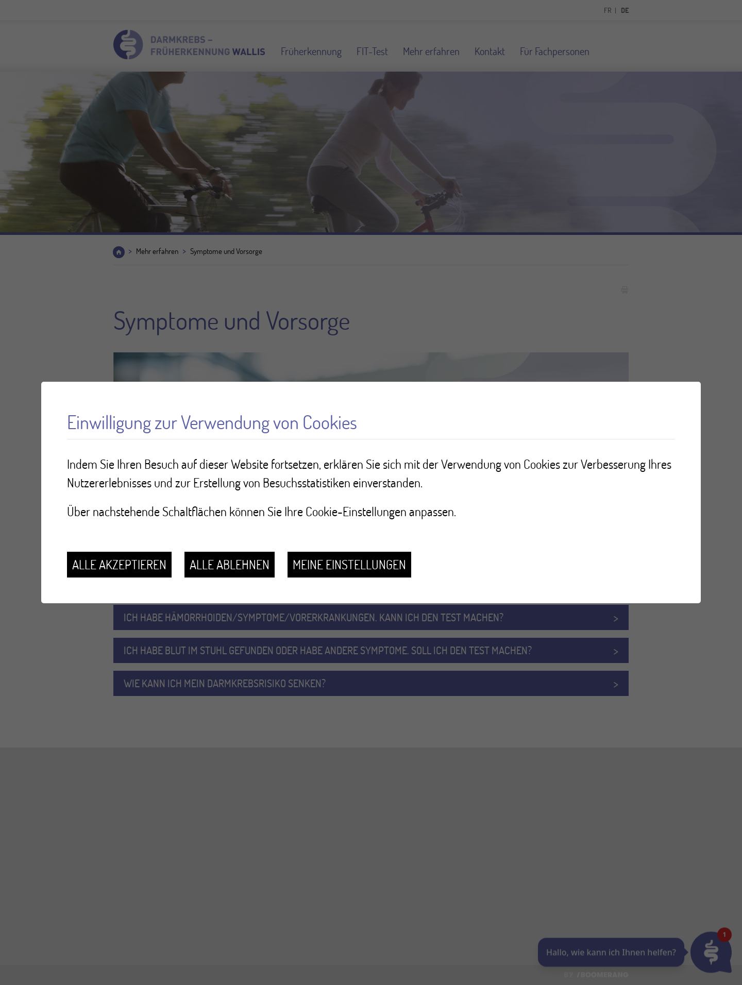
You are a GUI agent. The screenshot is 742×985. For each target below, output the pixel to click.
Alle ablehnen (229, 564)
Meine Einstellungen (349, 564)
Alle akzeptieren (119, 564)
